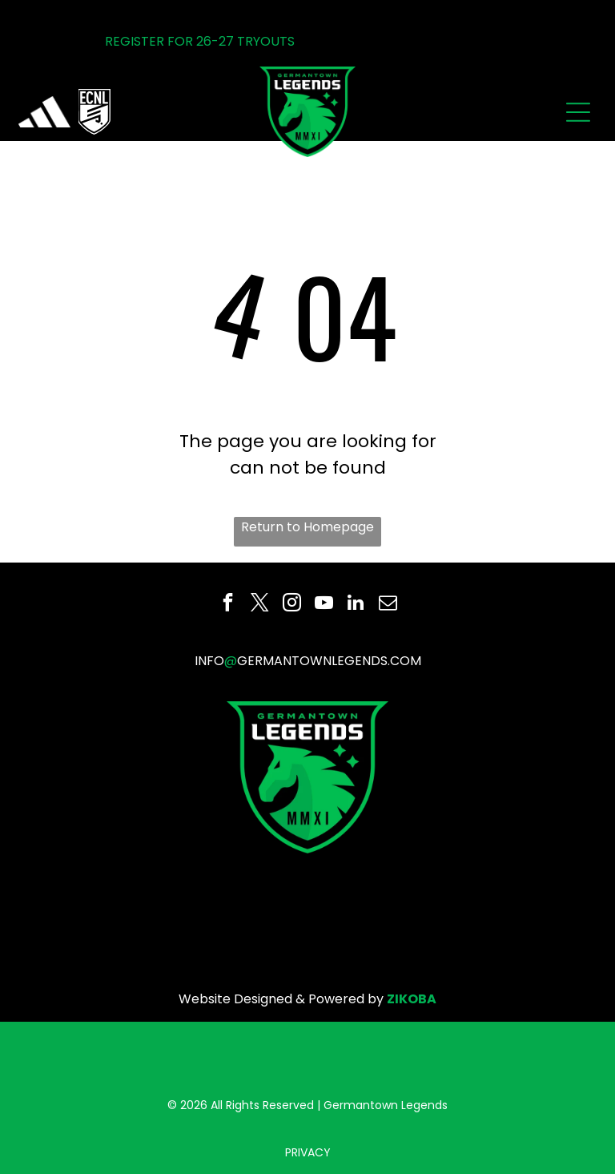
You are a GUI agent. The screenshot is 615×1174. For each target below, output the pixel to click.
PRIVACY (308, 1152)
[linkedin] (356, 604)
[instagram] (292, 604)
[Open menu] (578, 112)
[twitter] (260, 604)
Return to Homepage (307, 527)
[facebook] (228, 604)
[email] (388, 604)
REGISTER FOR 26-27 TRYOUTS (200, 41)
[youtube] (324, 604)
